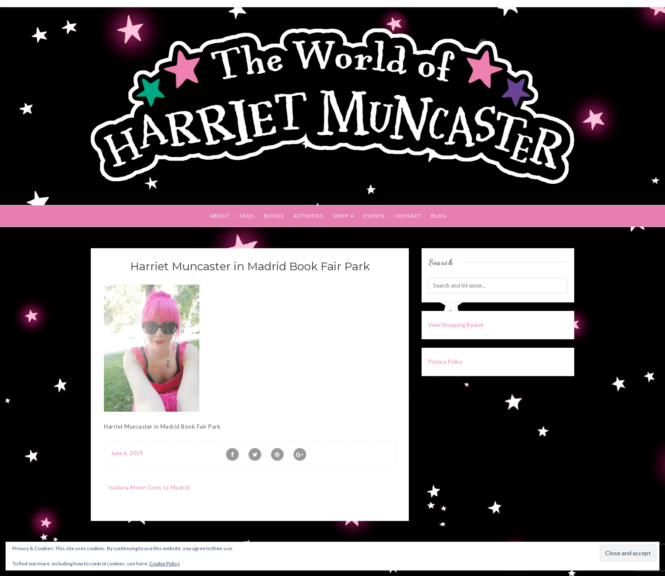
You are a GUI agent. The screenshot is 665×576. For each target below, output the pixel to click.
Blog (439, 216)
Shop (343, 216)
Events (374, 216)
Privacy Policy (445, 361)
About (220, 216)
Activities (308, 216)
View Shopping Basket (455, 324)
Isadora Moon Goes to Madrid (149, 487)
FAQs (247, 216)
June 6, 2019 (127, 453)
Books (274, 216)
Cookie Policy (164, 563)
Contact (407, 216)
